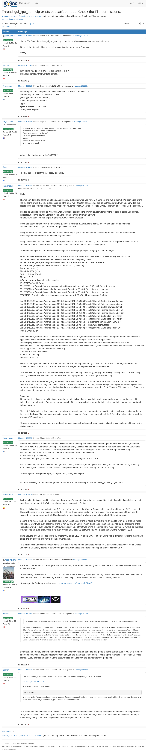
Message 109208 (25, 560)
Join (132, 3)
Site (37, 3)
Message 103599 (81, 670)
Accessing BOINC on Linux (33, 681)
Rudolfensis (8, 495)
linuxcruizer (8, 186)
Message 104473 (25, 167)
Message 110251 (25, 614)
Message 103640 (25, 65)
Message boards (9, 16)
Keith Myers (10, 560)
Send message (8, 40)
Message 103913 (25, 86)
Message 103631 (25, 36)
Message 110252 (25, 670)
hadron (6, 614)
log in (31, 23)
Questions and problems (30, 16)
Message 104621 (25, 186)
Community (25, 3)
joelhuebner (10, 36)
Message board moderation (12, 19)
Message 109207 (25, 494)
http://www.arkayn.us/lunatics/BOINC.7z (75, 583)
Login (140, 3)
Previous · (7, 26)
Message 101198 (81, 614)
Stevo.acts (7, 86)
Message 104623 (25, 438)
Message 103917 (25, 122)
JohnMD (6, 65)
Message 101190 (81, 36)
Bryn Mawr (8, 122)
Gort (5, 167)
